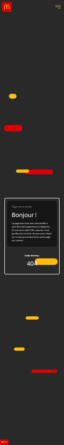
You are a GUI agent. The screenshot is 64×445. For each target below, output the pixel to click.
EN (2, 442)
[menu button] (57, 6)
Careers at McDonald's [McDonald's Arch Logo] (7, 7)
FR (6, 442)
